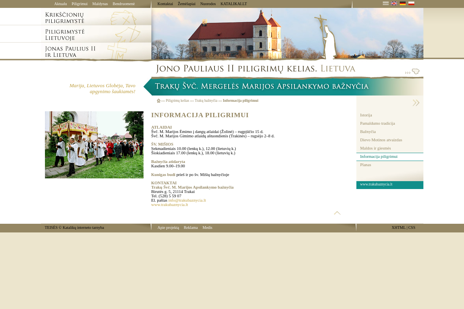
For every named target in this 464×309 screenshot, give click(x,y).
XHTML (399, 227)
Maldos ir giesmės (375, 148)
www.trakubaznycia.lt (169, 204)
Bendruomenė (124, 4)
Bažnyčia (368, 131)
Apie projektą (168, 227)
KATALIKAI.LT (233, 4)
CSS (412, 227)
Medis (207, 227)
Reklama (191, 227)
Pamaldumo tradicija (377, 123)
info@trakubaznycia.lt (187, 200)
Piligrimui (80, 4)
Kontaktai (165, 4)
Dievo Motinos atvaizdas (381, 140)
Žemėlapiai (187, 4)
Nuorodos (208, 4)
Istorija (366, 115)
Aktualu (60, 4)
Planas (365, 165)
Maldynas (100, 4)
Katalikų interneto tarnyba (83, 227)
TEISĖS (51, 227)
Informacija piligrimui (379, 156)
